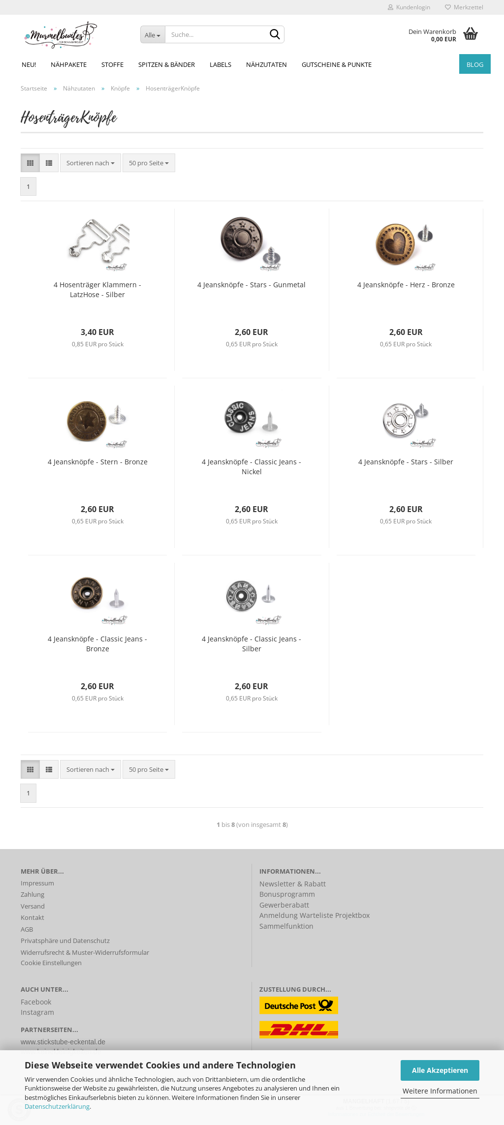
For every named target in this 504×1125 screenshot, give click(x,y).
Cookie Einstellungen (51, 962)
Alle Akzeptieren (440, 1070)
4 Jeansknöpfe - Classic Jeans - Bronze (97, 643)
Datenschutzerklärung (57, 1106)
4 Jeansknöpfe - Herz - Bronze (406, 284)
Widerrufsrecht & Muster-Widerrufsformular (85, 952)
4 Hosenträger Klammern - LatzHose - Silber (97, 289)
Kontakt (32, 917)
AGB (27, 929)
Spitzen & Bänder (166, 64)
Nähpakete (69, 64)
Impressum (37, 883)
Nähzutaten (266, 64)
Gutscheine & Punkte (337, 64)
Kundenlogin (409, 7)
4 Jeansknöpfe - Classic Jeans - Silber (251, 643)
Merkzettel (464, 7)
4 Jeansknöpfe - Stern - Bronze (98, 461)
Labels (220, 64)
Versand (33, 906)
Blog (475, 64)
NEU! (29, 64)
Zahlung (32, 894)
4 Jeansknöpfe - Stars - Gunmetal (251, 284)
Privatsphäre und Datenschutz (65, 940)
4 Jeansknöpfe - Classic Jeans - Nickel (251, 466)
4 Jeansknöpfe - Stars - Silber (405, 461)
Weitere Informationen (440, 1090)
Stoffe (112, 64)
